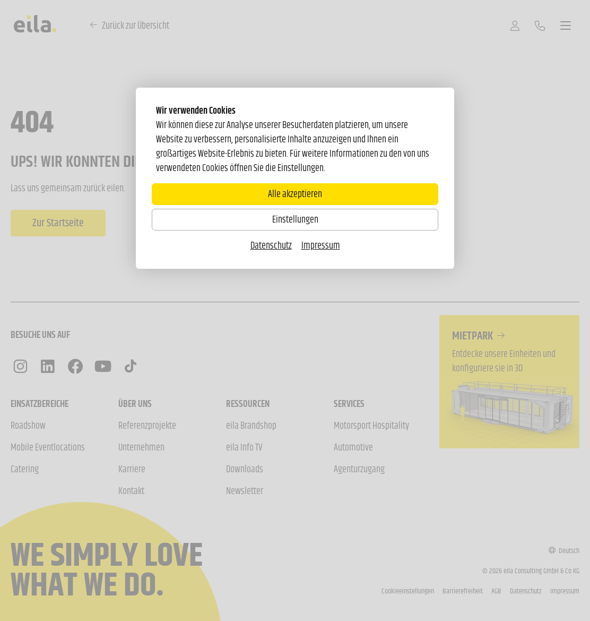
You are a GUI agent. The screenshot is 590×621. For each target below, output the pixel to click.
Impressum (320, 245)
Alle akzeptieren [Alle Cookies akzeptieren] (295, 194)
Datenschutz (271, 245)
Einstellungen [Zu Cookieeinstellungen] (295, 219)
